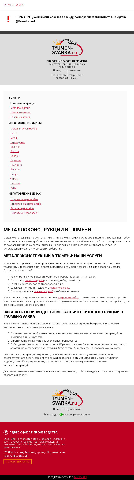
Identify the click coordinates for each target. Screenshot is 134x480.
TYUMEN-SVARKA (13, 5)
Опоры (14, 174)
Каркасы (15, 160)
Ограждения (17, 142)
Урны (13, 187)
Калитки (15, 146)
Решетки (15, 169)
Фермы (14, 178)
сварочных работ (68, 297)
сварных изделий (43, 291)
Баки (13, 133)
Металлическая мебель (24, 128)
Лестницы (16, 165)
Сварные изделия (20, 117)
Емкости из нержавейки (24, 213)
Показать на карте (17, 461)
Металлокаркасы (20, 112)
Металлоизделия (20, 108)
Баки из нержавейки (22, 208)
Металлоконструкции (22, 103)
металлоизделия (34, 280)
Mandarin (80, 477)
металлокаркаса (59, 287)
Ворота (14, 151)
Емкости (15, 183)
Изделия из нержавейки (24, 199)
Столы (14, 137)
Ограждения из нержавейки (26, 203)
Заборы (15, 156)
